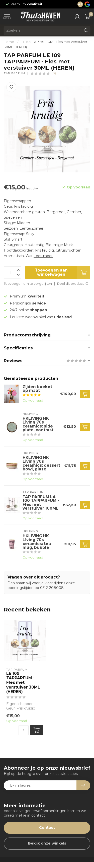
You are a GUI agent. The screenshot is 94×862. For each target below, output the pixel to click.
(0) (54, 73)
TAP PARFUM (14, 73)
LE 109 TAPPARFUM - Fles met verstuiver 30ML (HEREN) (23, 682)
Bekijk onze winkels (47, 843)
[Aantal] (24, 730)
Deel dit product (72, 284)
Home (9, 42)
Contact (47, 827)
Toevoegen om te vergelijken (28, 284)
